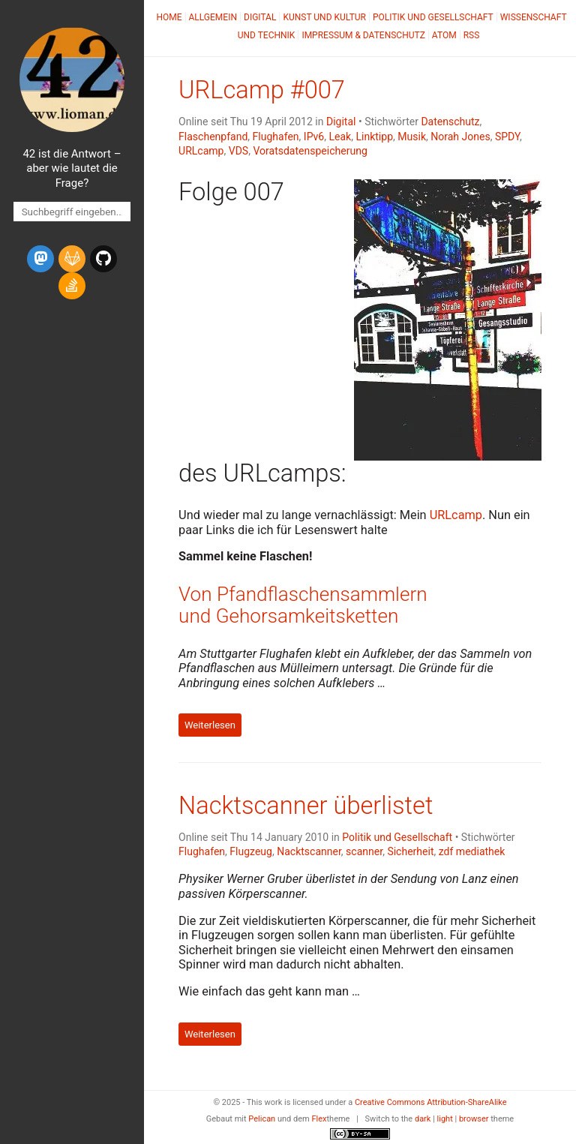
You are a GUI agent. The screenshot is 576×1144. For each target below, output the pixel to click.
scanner (364, 851)
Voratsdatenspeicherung (310, 151)
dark (423, 1119)
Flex (318, 1119)
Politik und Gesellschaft (433, 17)
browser (474, 1119)
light (445, 1119)
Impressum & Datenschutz (363, 35)
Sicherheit (410, 851)
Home (169, 17)
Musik (412, 137)
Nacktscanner (309, 851)
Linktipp (374, 137)
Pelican (261, 1119)
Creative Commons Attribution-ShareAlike (431, 1102)
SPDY (507, 137)
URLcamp (201, 151)
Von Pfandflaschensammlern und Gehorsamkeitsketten (303, 605)
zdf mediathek (472, 851)
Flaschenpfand (213, 137)
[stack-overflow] (72, 285)
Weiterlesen (210, 725)
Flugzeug (251, 851)
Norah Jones (460, 137)
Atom (444, 35)
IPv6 (314, 137)
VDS (238, 151)
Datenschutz (450, 122)
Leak (340, 137)
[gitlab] (72, 258)
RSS (472, 35)
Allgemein (213, 17)
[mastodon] (40, 258)
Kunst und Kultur (324, 17)
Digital (260, 17)
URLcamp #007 (261, 90)
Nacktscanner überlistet (305, 805)
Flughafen (276, 137)
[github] (103, 258)
